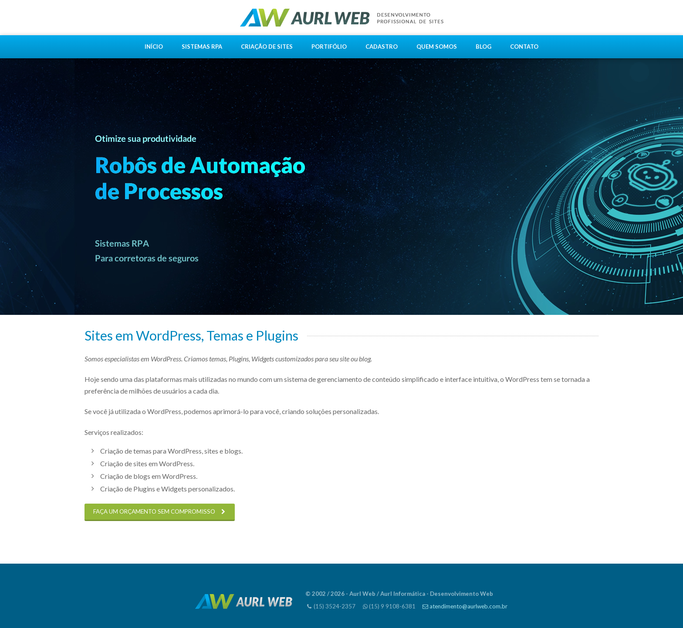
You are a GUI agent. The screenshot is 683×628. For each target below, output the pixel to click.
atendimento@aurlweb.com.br (468, 606)
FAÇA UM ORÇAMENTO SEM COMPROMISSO (154, 511)
